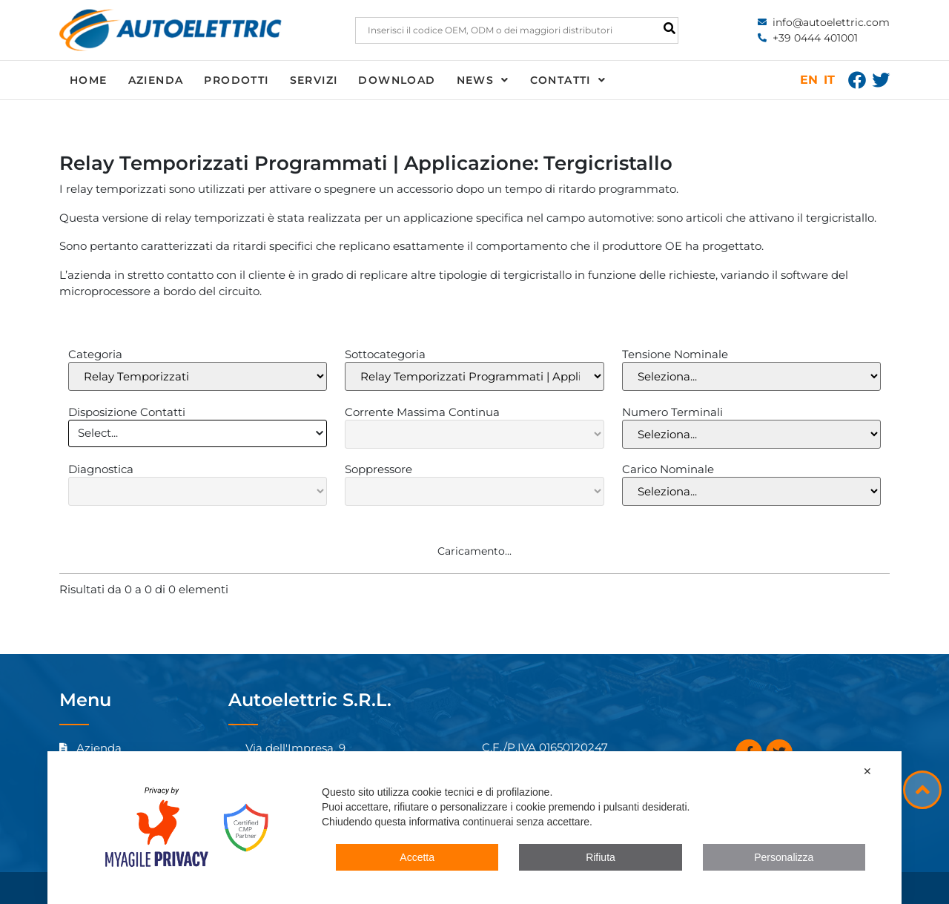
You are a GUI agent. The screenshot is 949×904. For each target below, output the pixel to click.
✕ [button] (867, 771)
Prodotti (236, 80)
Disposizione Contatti (126, 412)
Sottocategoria (385, 354)
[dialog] (474, 827)
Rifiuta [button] (600, 857)
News (483, 80)
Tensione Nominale (675, 354)
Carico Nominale (668, 469)
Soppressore (378, 469)
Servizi (314, 80)
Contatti (568, 80)
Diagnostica (100, 469)
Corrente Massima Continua (422, 412)
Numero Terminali (672, 412)
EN (809, 80)
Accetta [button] (417, 857)
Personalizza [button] (783, 857)
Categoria (95, 354)
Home (89, 80)
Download (396, 80)
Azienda (156, 80)
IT (829, 80)
